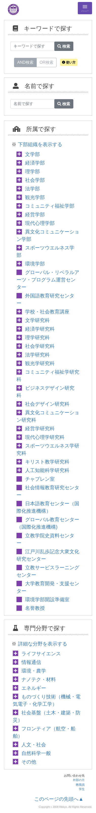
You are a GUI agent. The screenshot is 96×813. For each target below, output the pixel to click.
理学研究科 (37, 337)
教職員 (80, 784)
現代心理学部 (40, 223)
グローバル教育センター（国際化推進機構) (47, 523)
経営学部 (35, 214)
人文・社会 (33, 744)
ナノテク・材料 (38, 679)
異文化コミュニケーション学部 (47, 235)
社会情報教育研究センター (47, 491)
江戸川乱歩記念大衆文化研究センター (47, 555)
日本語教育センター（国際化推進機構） (47, 507)
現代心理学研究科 (44, 437)
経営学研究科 (40, 428)
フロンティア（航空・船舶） (44, 732)
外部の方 (79, 780)
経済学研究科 (40, 329)
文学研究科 (37, 320)
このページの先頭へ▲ (58, 799)
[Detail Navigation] (85, 8)
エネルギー (33, 688)
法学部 (32, 188)
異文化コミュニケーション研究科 (47, 416)
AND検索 (25, 62)
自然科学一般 (36, 753)
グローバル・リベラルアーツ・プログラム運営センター (47, 280)
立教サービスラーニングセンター (47, 571)
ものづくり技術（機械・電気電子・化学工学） (46, 700)
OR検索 (46, 62)
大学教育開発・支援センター (47, 587)
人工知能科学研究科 (47, 470)
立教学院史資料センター (45, 539)
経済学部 (35, 163)
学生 (82, 789)
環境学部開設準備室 (47, 599)
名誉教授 (35, 608)
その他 (28, 762)
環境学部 (35, 263)
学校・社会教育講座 (47, 311)
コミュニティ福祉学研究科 (47, 375)
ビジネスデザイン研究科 (45, 391)
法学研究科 (37, 354)
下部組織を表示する (40, 144)
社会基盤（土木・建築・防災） (46, 716)
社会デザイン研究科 (47, 404)
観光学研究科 (40, 363)
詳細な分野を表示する (42, 643)
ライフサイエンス (41, 653)
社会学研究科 (40, 346)
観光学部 (35, 197)
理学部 (32, 171)
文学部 (32, 154)
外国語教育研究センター (45, 299)
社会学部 (35, 180)
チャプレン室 (40, 479)
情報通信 (31, 662)
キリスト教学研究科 (47, 461)
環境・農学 (33, 671)
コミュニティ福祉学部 (49, 206)
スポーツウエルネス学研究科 (47, 449)
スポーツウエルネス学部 (45, 251)
